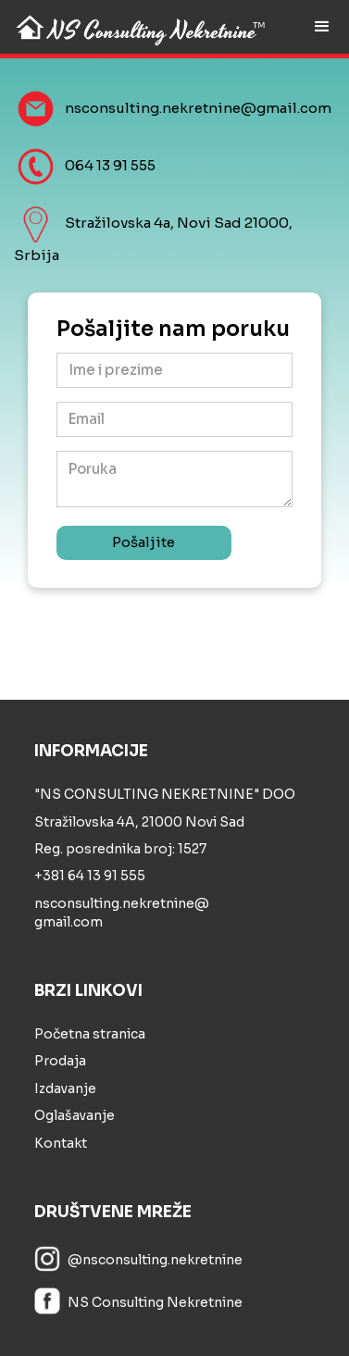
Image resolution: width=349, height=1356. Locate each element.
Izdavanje (65, 1088)
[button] (322, 27)
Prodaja (60, 1060)
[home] (136, 25)
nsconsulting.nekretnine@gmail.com (198, 108)
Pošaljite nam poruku (173, 330)
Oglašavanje (74, 1115)
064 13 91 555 (110, 165)
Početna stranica (89, 1034)
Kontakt (60, 1143)
